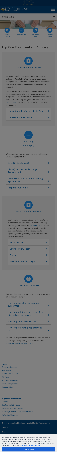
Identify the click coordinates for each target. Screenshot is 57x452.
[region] (28, 443)
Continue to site (28, 449)
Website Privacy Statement (31, 445)
